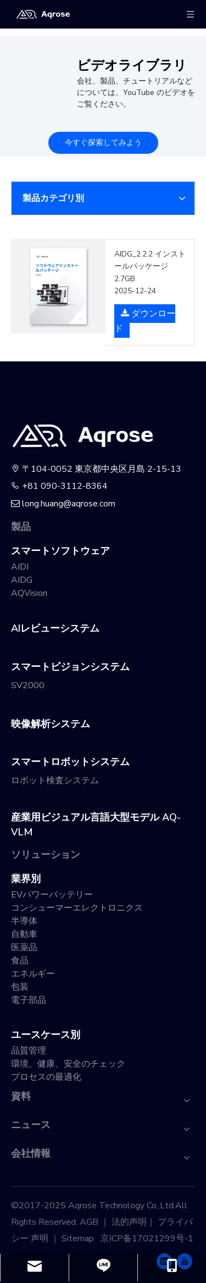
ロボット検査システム (55, 780)
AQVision (29, 593)
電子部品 (28, 1000)
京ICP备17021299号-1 (147, 1238)
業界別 (26, 878)
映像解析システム (50, 723)
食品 (20, 961)
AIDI (20, 567)
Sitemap (78, 1238)
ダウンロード (144, 320)
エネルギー (33, 974)
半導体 (24, 921)
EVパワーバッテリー (52, 895)
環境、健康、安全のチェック (68, 1064)
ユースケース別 (45, 1034)
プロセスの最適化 (46, 1077)
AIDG (21, 580)
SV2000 (27, 685)
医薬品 (24, 947)
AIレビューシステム (55, 628)
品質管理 (28, 1051)
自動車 (24, 934)
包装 (20, 987)
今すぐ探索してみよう (103, 142)
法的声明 (129, 1222)
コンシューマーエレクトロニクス (77, 908)
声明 (39, 1238)
